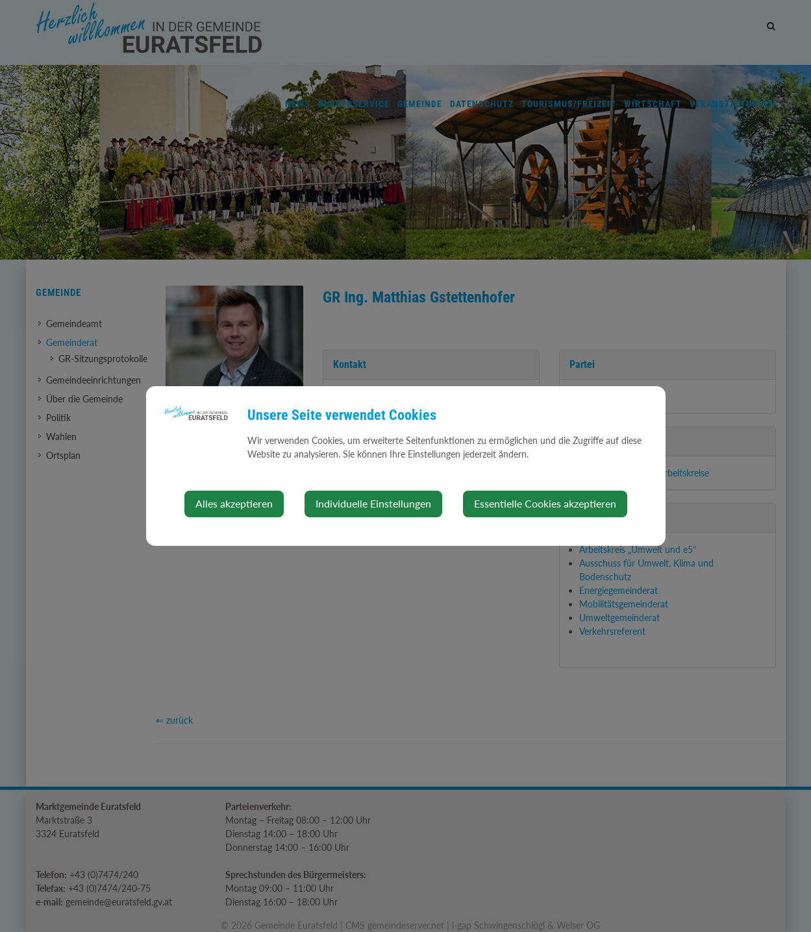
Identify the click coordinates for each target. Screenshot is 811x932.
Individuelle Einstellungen (373, 503)
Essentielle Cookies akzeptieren (545, 503)
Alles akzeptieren (234, 503)
